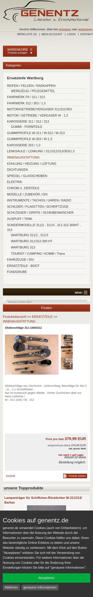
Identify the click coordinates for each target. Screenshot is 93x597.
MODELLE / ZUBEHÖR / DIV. (27, 194)
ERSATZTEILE (42, 316)
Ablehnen (11, 587)
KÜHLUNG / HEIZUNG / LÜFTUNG (31, 163)
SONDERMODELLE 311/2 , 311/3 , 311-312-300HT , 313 (44, 227)
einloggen (65, 29)
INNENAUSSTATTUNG (23, 157)
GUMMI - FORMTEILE (26, 126)
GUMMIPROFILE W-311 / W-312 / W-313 (36, 133)
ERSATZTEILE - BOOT (23, 266)
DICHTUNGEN (17, 169)
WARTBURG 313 (23, 247)
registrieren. (85, 29)
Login (71, 34)
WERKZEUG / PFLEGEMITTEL (33, 91)
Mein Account (51, 34)
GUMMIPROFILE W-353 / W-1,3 (29, 139)
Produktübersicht (14, 316)
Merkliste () (27, 34)
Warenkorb (17, 49)
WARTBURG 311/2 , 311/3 (29, 235)
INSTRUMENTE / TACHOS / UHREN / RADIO (39, 200)
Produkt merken (77, 476)
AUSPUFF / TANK (19, 218)
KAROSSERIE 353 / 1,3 (23, 145)
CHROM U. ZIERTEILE (23, 188)
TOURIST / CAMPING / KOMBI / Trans (38, 253)
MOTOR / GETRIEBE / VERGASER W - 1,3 (37, 115)
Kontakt (86, 34)
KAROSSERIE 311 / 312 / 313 (28, 121)
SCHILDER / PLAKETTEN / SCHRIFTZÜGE (38, 206)
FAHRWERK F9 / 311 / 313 (26, 97)
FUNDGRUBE (17, 272)
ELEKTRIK (14, 182)
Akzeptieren (46, 578)
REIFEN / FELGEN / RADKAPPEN (31, 85)
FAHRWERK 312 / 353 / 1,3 (26, 103)
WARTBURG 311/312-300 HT (32, 241)
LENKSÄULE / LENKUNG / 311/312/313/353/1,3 (40, 151)
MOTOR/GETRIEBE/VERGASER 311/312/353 (39, 109)
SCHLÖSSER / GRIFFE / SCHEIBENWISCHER (40, 212)
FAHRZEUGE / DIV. (21, 259)
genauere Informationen (40, 587)
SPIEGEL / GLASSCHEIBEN (27, 176)
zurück (10, 476)
